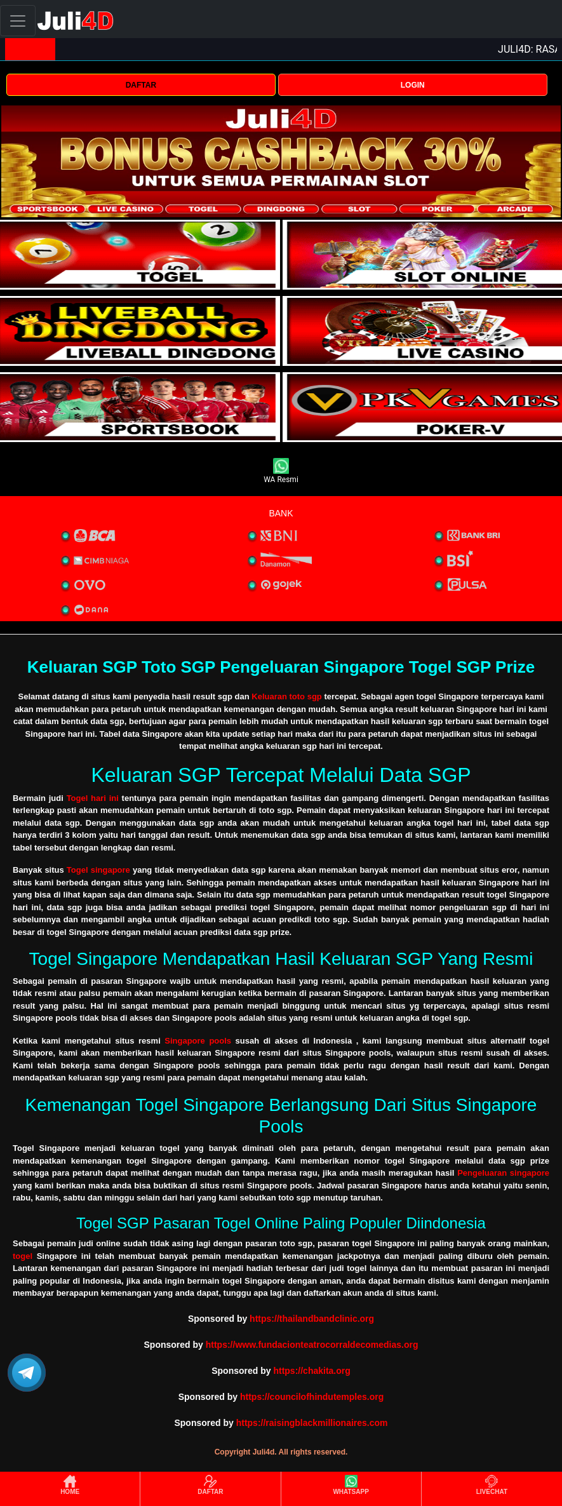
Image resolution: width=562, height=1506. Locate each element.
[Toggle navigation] (18, 20)
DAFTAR (141, 85)
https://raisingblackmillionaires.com (312, 1423)
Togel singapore (98, 870)
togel (22, 1256)
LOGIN (413, 85)
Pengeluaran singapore (503, 1173)
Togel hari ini (93, 798)
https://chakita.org (311, 1371)
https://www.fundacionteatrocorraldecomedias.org (312, 1345)
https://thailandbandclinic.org (312, 1319)
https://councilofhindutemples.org (312, 1397)
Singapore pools (197, 1040)
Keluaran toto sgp (286, 696)
